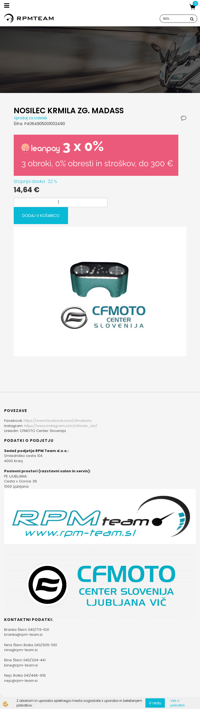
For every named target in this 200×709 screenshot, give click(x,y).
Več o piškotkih (177, 703)
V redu (155, 703)
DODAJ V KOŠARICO (41, 215)
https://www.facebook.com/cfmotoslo (58, 420)
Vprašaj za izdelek (30, 118)
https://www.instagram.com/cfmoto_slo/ (60, 425)
